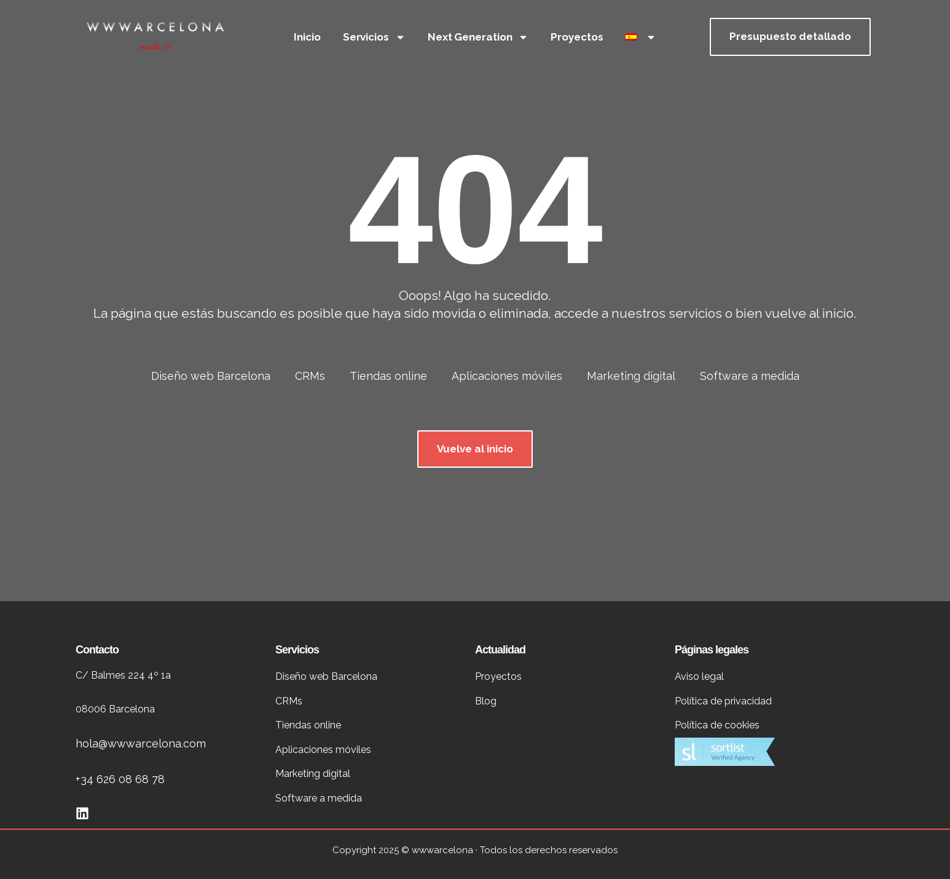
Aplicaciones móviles (507, 375)
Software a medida (749, 375)
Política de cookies (717, 725)
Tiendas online (388, 375)
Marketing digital (631, 375)
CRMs (310, 375)
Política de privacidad (723, 701)
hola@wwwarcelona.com (141, 743)
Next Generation (478, 37)
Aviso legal (699, 676)
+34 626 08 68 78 (120, 779)
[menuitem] (640, 37)
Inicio (307, 37)
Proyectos (577, 37)
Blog (486, 701)
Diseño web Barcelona (210, 375)
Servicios (374, 37)
